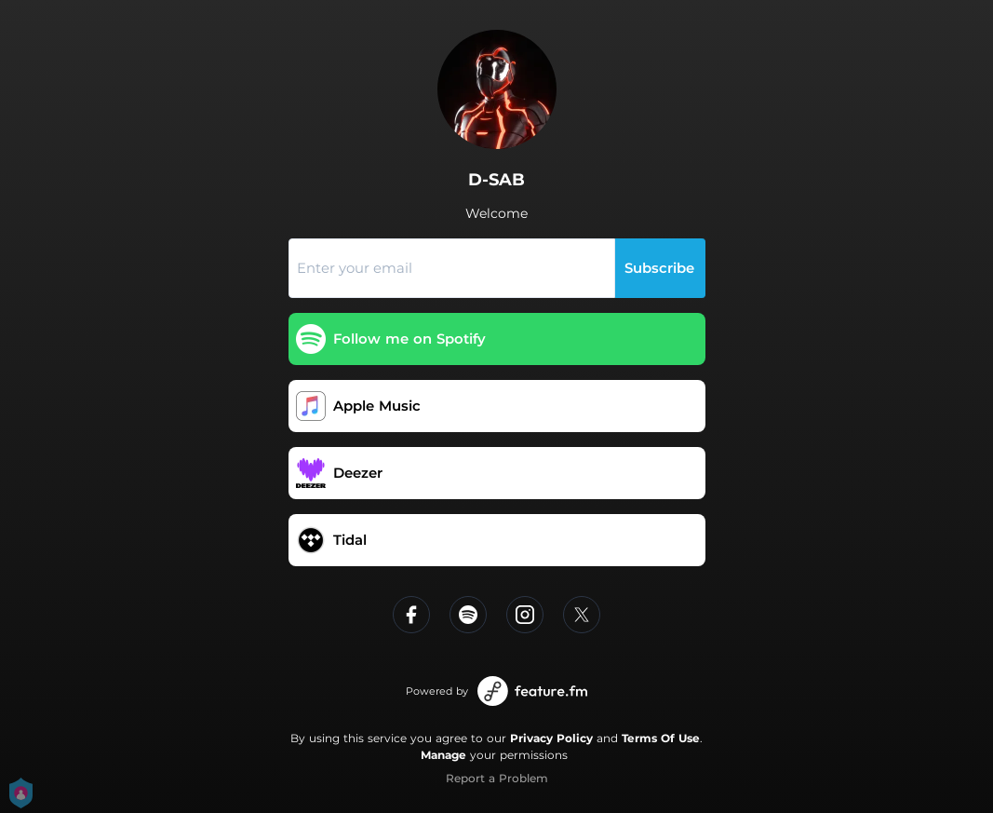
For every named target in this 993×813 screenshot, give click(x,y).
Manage (443, 755)
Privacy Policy (551, 738)
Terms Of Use (661, 738)
